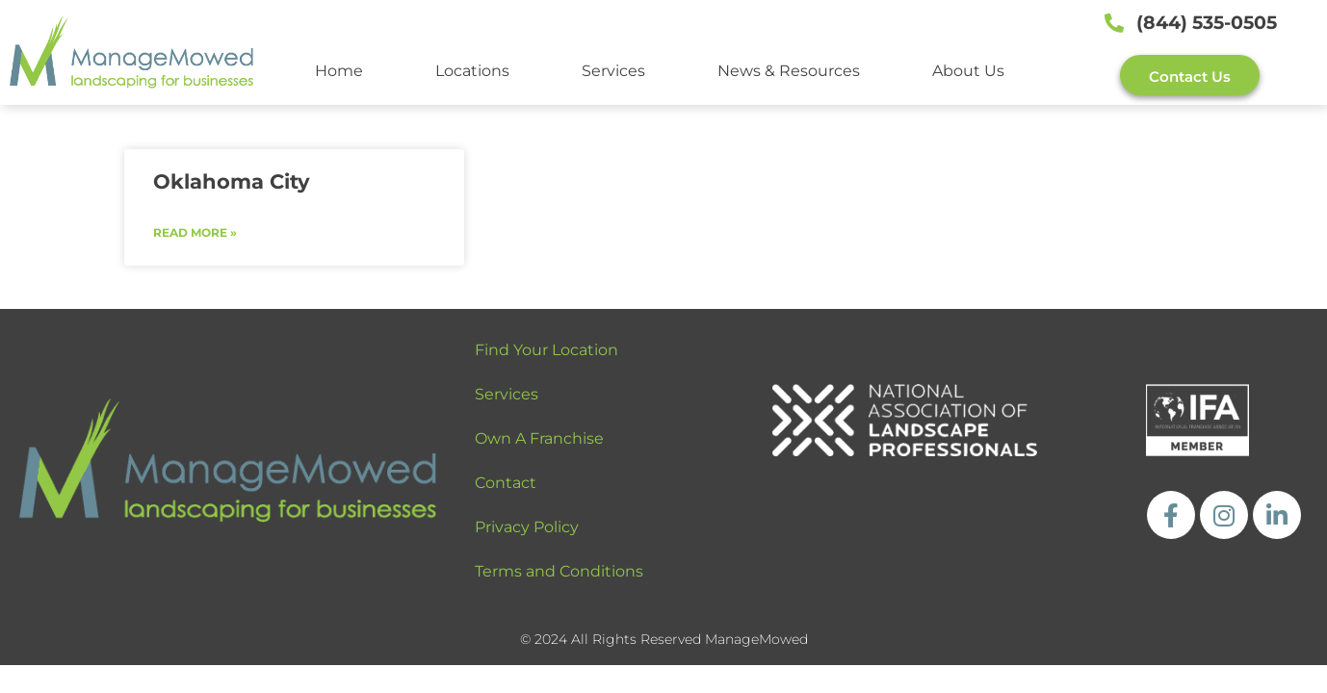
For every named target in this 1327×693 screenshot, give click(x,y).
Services (613, 71)
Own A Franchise (539, 438)
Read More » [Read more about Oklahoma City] (195, 232)
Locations (472, 71)
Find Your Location (546, 350)
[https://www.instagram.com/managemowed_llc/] (1224, 515)
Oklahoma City (231, 181)
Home (339, 71)
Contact (505, 483)
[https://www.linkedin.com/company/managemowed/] (1277, 515)
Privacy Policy (527, 527)
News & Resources (788, 71)
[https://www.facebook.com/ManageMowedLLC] (1171, 515)
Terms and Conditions (559, 571)
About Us (968, 71)
